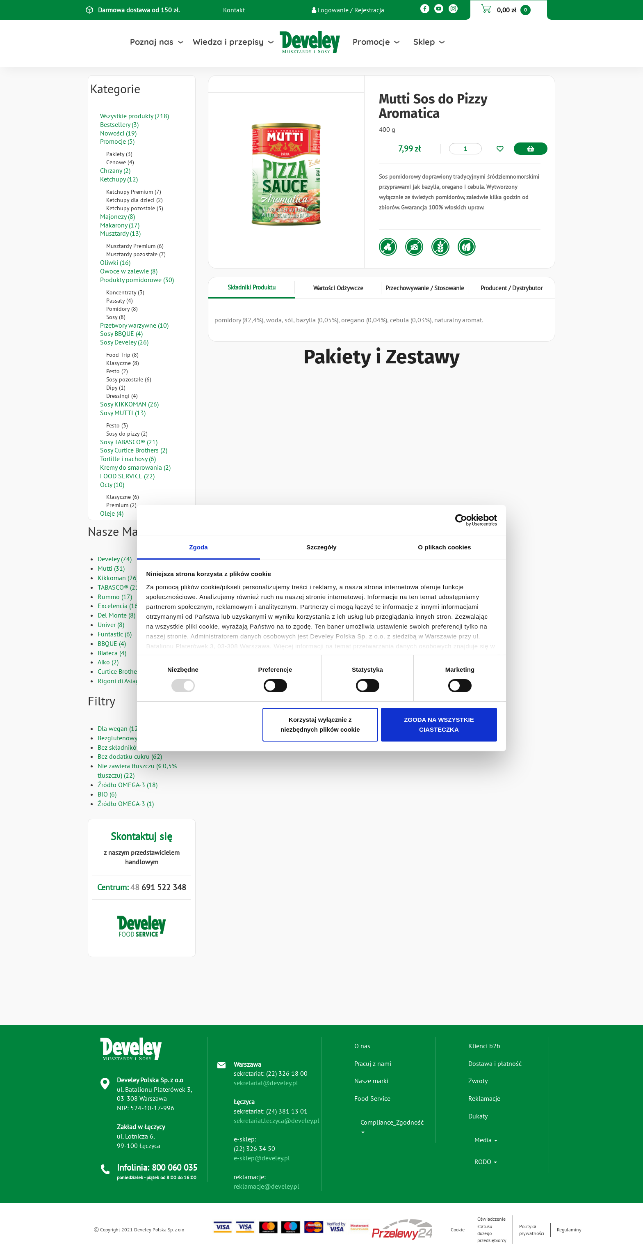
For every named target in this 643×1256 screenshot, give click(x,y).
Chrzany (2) (115, 170)
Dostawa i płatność (495, 1063)
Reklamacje (484, 1098)
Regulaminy (569, 1229)
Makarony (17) (119, 225)
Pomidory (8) (122, 308)
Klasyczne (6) (122, 497)
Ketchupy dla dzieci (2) (134, 200)
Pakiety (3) (119, 154)
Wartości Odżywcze (338, 288)
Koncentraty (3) (125, 292)
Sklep (424, 42)
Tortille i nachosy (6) (128, 459)
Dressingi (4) (122, 396)
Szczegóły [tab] (321, 546)
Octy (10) (112, 484)
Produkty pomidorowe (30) (137, 280)
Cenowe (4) (120, 162)
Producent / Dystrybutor (512, 288)
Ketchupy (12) (119, 179)
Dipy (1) (115, 387)
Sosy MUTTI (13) (123, 413)
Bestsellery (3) (119, 124)
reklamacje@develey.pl (266, 1186)
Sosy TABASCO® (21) (128, 442)
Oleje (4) (111, 513)
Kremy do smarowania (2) (135, 467)
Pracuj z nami (372, 1063)
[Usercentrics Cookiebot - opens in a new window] (461, 520)
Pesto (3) (117, 425)
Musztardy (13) (120, 233)
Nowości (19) (118, 133)
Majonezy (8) (117, 216)
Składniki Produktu (252, 287)
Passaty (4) (119, 300)
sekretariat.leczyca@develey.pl (276, 1120)
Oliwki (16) (115, 262)
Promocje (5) (117, 141)
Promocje (371, 42)
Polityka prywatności (531, 1229)
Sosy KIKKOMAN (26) (129, 404)
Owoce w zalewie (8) (128, 271)
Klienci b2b (484, 1046)
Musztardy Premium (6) (135, 246)
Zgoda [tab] (198, 546)
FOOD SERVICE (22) (127, 476)
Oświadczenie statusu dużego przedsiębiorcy (491, 1229)
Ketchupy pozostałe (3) (134, 208)
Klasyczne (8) (122, 363)
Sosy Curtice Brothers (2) (133, 450)
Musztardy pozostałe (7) (136, 254)
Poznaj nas (151, 42)
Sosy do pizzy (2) (127, 433)
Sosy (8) (115, 317)
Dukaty (478, 1116)
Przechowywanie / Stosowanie (424, 288)
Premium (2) (121, 505)
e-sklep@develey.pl (262, 1158)
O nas (362, 1046)
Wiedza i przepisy (228, 42)
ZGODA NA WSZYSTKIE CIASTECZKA (439, 724)
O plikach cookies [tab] (444, 546)
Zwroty (478, 1081)
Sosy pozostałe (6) (128, 379)
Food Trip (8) (122, 354)
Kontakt (234, 10)
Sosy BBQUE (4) (121, 333)
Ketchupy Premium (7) (133, 191)
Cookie (458, 1229)
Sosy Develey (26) (124, 342)
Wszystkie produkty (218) (134, 116)
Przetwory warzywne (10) (134, 325)
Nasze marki (371, 1081)
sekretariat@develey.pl (266, 1083)
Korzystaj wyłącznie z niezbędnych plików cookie (320, 724)
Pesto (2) (117, 371)
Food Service (372, 1098)
